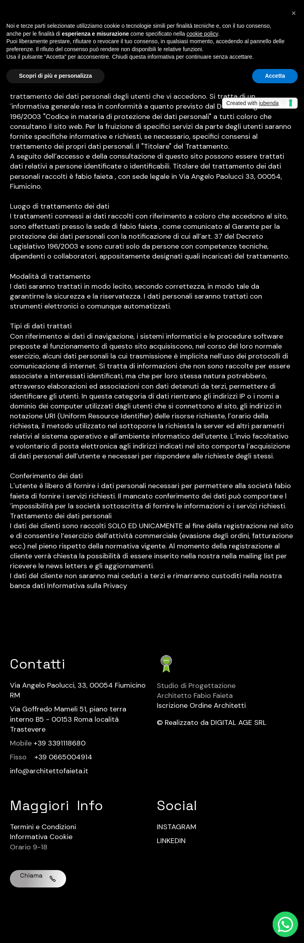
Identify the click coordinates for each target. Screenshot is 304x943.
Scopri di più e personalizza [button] (55, 76)
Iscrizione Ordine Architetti (201, 705)
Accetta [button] (275, 76)
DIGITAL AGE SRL (238, 722)
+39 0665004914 (63, 757)
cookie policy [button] (202, 34)
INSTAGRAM (176, 827)
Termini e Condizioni (43, 827)
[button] (293, 12)
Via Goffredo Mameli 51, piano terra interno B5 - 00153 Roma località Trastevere (68, 719)
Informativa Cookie (41, 836)
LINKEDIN (171, 840)
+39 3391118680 (60, 743)
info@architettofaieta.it (49, 771)
